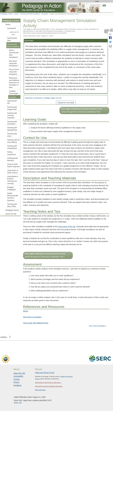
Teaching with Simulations (12, 123)
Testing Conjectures (11, 153)
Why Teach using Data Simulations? (13, 63)
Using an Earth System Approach (13, 165)
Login (97, 1)
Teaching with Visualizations (12, 147)
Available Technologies (13, 92)
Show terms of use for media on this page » (49, 386)
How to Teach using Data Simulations (14, 72)
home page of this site (66, 226)
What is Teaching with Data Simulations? (14, 53)
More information (40, 390)
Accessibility (18, 376)
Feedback (17, 385)
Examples (45, 14)
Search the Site (10, 214)
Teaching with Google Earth (12, 108)
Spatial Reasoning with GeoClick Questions (12, 196)
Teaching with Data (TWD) (12, 205)
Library (16, 14)
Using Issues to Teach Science (12, 172)
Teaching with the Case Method (13, 141)
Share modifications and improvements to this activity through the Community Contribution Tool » (81, 110)
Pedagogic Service (12, 210)
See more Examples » (98, 326)
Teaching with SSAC (12, 135)
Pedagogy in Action (6, 14)
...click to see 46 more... (14, 33)
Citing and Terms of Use (44, 373)
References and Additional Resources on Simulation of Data (14, 82)
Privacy (16, 382)
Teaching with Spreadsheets (12, 129)
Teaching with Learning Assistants (12, 115)
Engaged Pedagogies (11, 188)
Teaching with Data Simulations (30, 14)
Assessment (11, 28)
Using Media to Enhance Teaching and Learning (12, 180)
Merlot (25, 311)
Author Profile (107, 31)
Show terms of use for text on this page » (48, 382)
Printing (17, 379)
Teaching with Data (12, 39)
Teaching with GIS (12, 102)
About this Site (19, 373)
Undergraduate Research (12, 159)
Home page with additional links (35, 323)
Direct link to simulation (32, 317)
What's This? (18, 402)
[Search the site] (96, 5)
